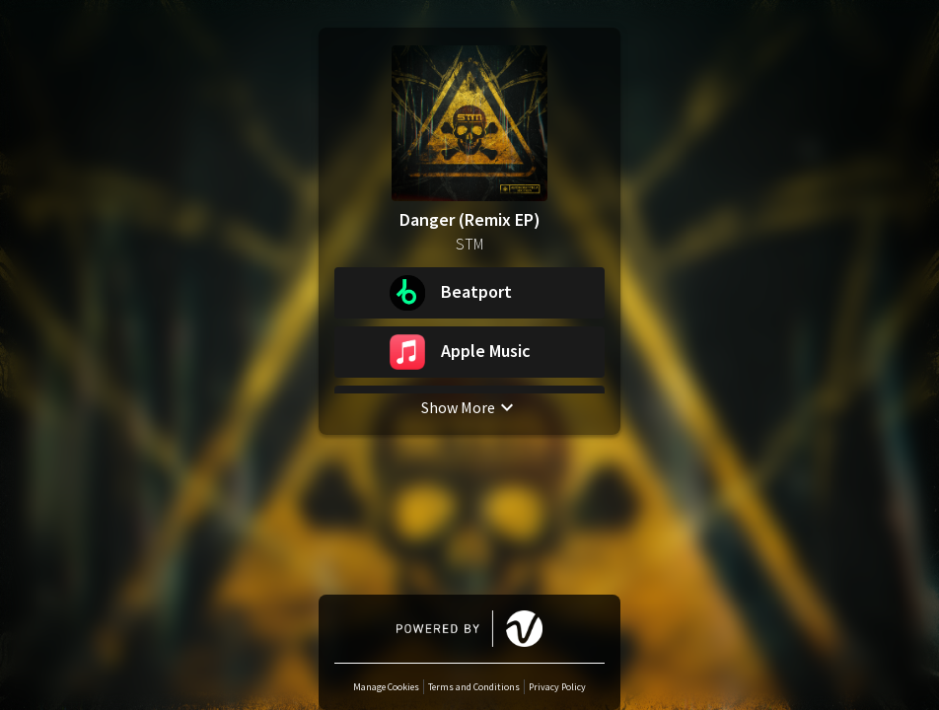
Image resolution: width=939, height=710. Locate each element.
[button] (469, 293)
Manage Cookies (386, 686)
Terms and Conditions (474, 686)
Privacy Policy (557, 686)
